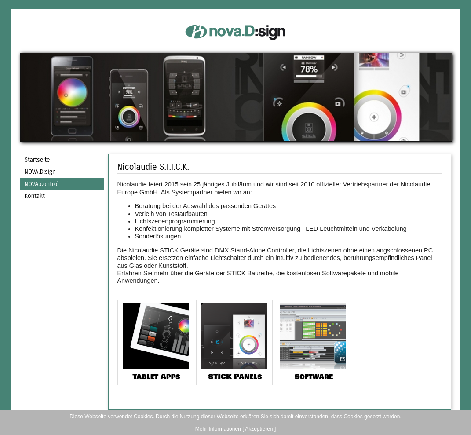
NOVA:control (42, 184)
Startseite (37, 160)
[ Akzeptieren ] (259, 429)
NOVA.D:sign (40, 171)
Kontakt (35, 196)
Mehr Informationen (218, 429)
